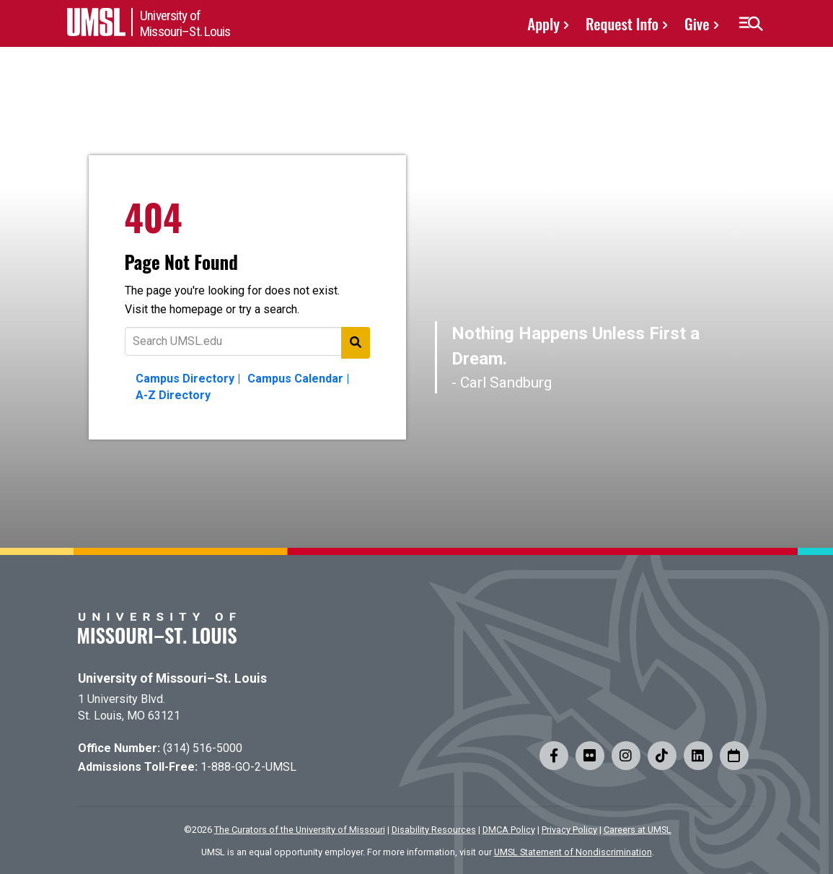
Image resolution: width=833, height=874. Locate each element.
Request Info (622, 23)
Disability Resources (434, 829)
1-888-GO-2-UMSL (248, 767)
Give (696, 23)
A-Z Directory (173, 395)
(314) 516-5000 (202, 748)
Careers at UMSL (637, 829)
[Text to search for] (247, 341)
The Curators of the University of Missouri (299, 829)
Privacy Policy (569, 829)
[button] (750, 23)
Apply (543, 23)
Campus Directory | (188, 378)
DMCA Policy (508, 829)
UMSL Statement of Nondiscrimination (573, 852)
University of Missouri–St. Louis (172, 678)
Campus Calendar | (298, 378)
